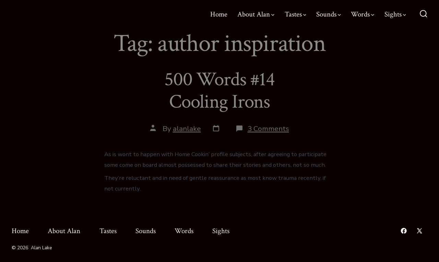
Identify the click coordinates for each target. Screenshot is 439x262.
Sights (395, 14)
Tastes (295, 14)
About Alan (255, 14)
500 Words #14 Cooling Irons (219, 90)
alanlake (187, 128)
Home (218, 14)
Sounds (328, 14)
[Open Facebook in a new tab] (404, 231)
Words (362, 14)
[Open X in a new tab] (419, 231)
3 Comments (268, 128)
